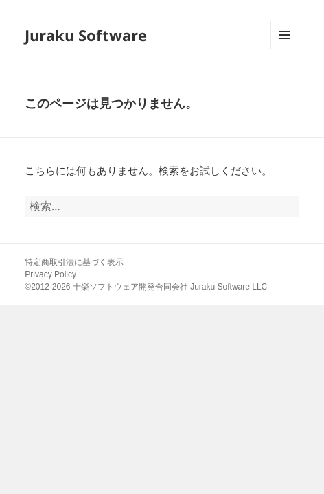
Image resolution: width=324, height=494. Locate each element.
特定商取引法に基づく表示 (74, 262)
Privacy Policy (50, 274)
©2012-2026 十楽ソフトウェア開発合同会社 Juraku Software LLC (146, 287)
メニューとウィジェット (284, 35)
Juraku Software (86, 35)
